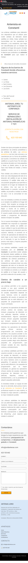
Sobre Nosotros (5, 534)
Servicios (3, 536)
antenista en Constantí (13, 388)
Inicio (2, 532)
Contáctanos (4, 539)
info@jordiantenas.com (9, 447)
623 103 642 (7, 8)
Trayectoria (4, 537)
